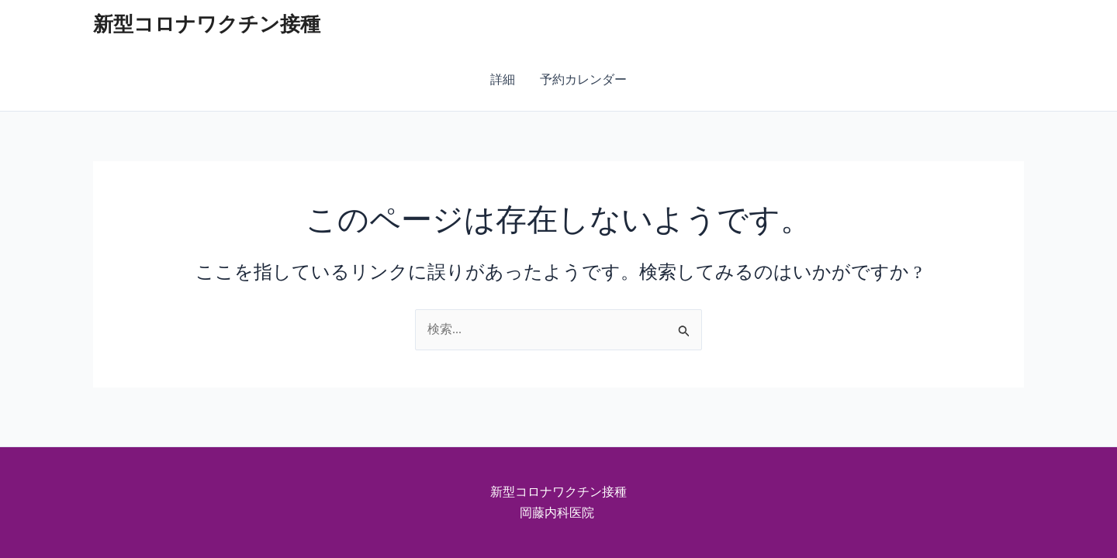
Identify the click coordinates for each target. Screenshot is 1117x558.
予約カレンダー (583, 79)
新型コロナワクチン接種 (206, 24)
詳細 (502, 79)
